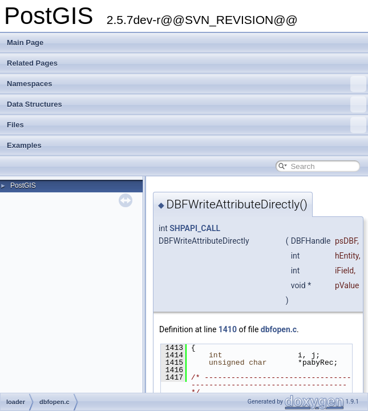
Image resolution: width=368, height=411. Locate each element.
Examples (24, 145)
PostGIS (23, 186)
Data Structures (186, 104)
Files (186, 125)
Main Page (25, 42)
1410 (228, 329)
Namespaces (186, 84)
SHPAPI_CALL (194, 228)
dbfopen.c (279, 329)
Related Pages (32, 63)
